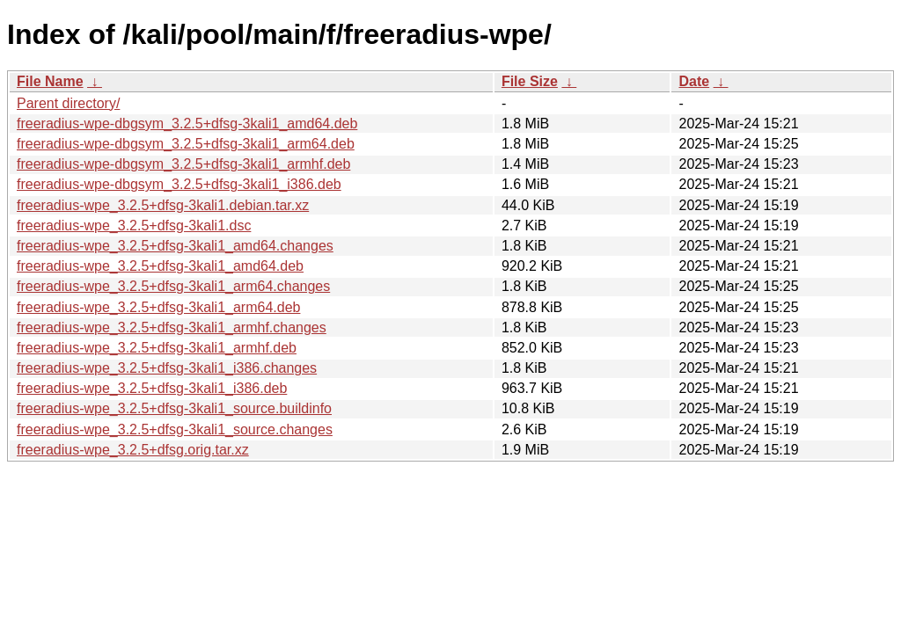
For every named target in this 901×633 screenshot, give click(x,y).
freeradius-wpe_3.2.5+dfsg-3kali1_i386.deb (152, 388)
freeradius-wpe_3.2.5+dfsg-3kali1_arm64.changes (173, 286)
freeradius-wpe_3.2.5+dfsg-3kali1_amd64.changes (175, 245)
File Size (530, 81)
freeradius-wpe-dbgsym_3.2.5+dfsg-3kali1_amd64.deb (187, 123)
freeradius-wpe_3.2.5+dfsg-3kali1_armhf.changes (171, 327)
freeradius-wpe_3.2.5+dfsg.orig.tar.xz (133, 449)
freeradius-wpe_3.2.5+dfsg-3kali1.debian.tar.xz (163, 205)
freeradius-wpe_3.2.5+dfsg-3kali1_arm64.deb (158, 307)
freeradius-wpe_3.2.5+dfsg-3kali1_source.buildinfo (174, 408)
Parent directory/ (68, 103)
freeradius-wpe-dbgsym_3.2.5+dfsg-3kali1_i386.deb (179, 184)
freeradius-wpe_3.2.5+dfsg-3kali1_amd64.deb (160, 265)
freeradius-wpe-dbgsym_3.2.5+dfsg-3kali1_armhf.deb (183, 163)
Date (693, 81)
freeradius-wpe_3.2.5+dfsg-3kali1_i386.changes (167, 367)
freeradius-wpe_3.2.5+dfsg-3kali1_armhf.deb (157, 347)
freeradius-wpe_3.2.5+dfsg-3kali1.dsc (134, 225)
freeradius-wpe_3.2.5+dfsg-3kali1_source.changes (175, 429)
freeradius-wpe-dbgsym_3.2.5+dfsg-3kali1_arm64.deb (186, 143)
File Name (50, 81)
